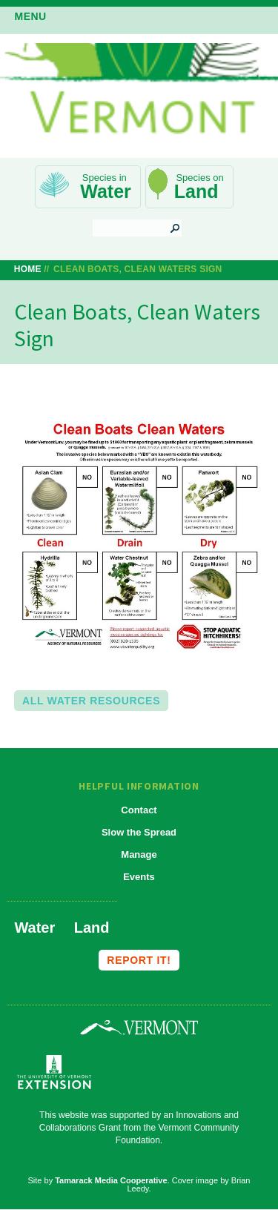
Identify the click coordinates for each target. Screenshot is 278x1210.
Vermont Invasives (139, 94)
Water (105, 191)
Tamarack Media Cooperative (111, 1180)
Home (28, 269)
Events (139, 876)
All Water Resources (91, 701)
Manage (138, 854)
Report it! (139, 960)
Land (196, 191)
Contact (138, 810)
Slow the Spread (139, 832)
